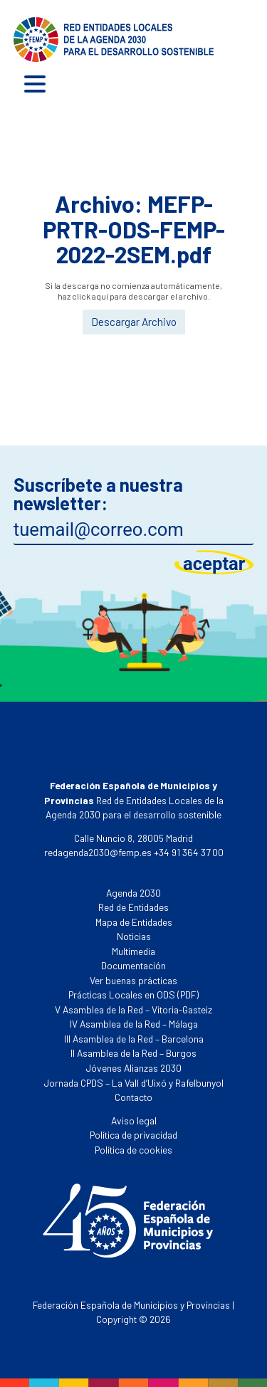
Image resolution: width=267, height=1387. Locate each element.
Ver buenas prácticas (133, 980)
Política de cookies (133, 1150)
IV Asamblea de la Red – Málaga (134, 1024)
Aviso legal (134, 1120)
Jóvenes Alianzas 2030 (134, 1068)
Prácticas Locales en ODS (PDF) (133, 994)
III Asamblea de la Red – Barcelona (134, 1039)
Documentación (133, 965)
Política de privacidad (133, 1135)
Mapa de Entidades (133, 922)
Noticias (134, 936)
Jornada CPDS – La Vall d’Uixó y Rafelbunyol (134, 1083)
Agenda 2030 (133, 893)
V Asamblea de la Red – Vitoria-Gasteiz (133, 1009)
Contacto (133, 1097)
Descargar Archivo (134, 321)
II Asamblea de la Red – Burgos (133, 1053)
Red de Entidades (133, 907)
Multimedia (133, 951)
